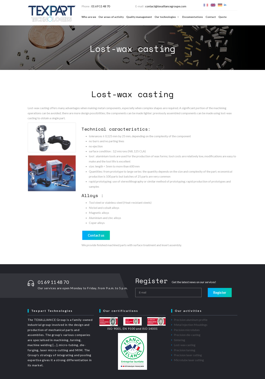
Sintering (179, 340)
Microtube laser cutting (189, 360)
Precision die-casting (187, 335)
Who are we (89, 16)
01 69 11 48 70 (100, 6)
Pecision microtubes (187, 330)
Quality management (139, 16)
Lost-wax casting (184, 345)
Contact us (96, 235)
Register (219, 293)
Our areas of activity (111, 16)
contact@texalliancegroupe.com (165, 6)
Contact (211, 16)
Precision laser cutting (188, 355)
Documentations (192, 16)
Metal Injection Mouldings (190, 324)
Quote (222, 16)
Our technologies (167, 17)
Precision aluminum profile (190, 319)
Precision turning (184, 350)
